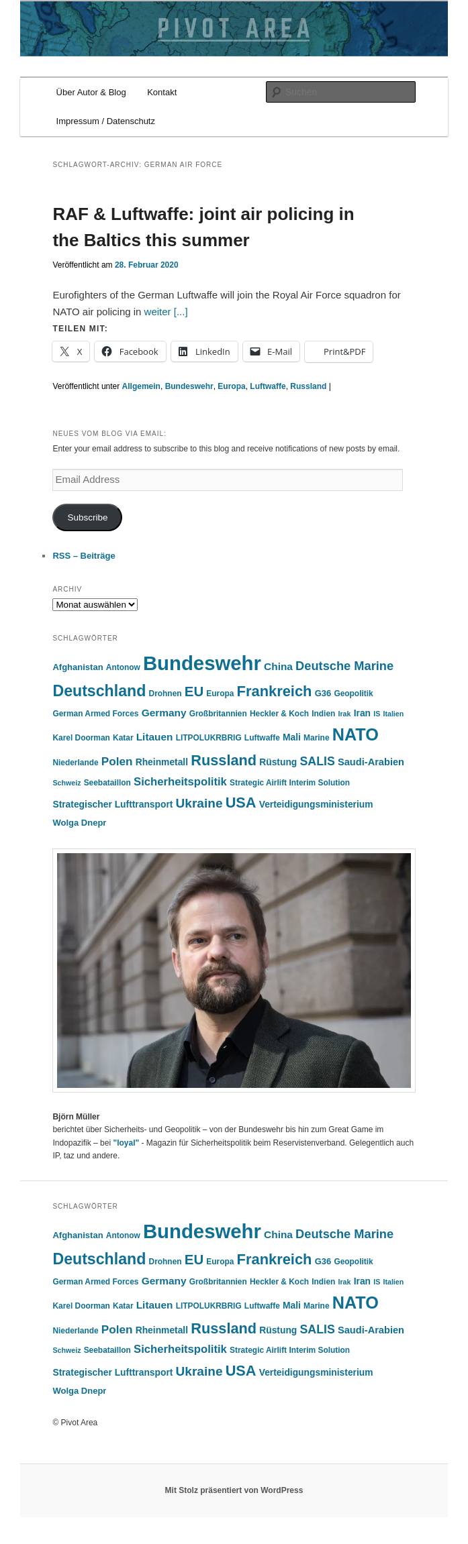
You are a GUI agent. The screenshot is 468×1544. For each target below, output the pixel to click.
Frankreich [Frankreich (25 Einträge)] (274, 691)
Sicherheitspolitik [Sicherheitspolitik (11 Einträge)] (180, 781)
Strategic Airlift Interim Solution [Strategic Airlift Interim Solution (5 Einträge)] (290, 782)
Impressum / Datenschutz (105, 121)
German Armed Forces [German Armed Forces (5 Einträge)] (95, 713)
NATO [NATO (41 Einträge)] (355, 734)
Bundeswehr (189, 386)
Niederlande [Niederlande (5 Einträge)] (75, 762)
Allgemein (141, 386)
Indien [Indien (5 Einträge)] (323, 713)
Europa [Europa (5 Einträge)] (220, 693)
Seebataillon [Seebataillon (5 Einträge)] (107, 782)
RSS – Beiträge (83, 556)
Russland (308, 386)
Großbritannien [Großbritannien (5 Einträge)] (218, 713)
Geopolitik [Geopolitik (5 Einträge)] (353, 693)
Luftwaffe (267, 386)
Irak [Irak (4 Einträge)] (344, 714)
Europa (231, 386)
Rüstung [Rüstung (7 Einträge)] (278, 762)
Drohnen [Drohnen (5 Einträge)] (165, 693)
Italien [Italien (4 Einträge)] (393, 714)
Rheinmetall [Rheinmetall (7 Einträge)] (162, 762)
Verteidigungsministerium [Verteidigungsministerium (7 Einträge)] (316, 804)
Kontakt (162, 92)
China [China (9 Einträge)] (278, 666)
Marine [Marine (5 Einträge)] (316, 737)
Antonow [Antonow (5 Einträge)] (123, 667)
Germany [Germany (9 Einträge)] (164, 712)
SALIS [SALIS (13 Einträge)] (316, 761)
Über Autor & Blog (91, 92)
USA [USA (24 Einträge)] (241, 802)
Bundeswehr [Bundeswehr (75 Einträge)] (202, 663)
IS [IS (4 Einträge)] (376, 714)
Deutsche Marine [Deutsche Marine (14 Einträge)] (344, 666)
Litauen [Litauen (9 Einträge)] (154, 736)
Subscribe (87, 517)
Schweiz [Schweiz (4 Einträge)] (66, 783)
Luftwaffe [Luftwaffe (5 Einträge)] (262, 737)
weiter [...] (166, 311)
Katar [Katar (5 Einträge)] (123, 737)
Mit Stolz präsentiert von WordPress (234, 1490)
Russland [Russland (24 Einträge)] (223, 760)
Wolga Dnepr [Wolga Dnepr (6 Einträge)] (79, 823)
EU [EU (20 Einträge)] (194, 691)
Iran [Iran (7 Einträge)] (362, 713)
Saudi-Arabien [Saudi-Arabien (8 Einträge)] (371, 762)
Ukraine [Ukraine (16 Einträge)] (199, 803)
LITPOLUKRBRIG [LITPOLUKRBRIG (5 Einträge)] (209, 737)
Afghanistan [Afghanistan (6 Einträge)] (77, 667)
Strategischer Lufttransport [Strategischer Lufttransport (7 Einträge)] (112, 804)
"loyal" (126, 1143)
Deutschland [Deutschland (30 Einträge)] (99, 691)
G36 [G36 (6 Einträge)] (323, 693)
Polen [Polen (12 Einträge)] (117, 761)
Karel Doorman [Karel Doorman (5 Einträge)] (80, 737)
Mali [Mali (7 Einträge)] (292, 737)
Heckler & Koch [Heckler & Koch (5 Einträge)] (279, 713)
